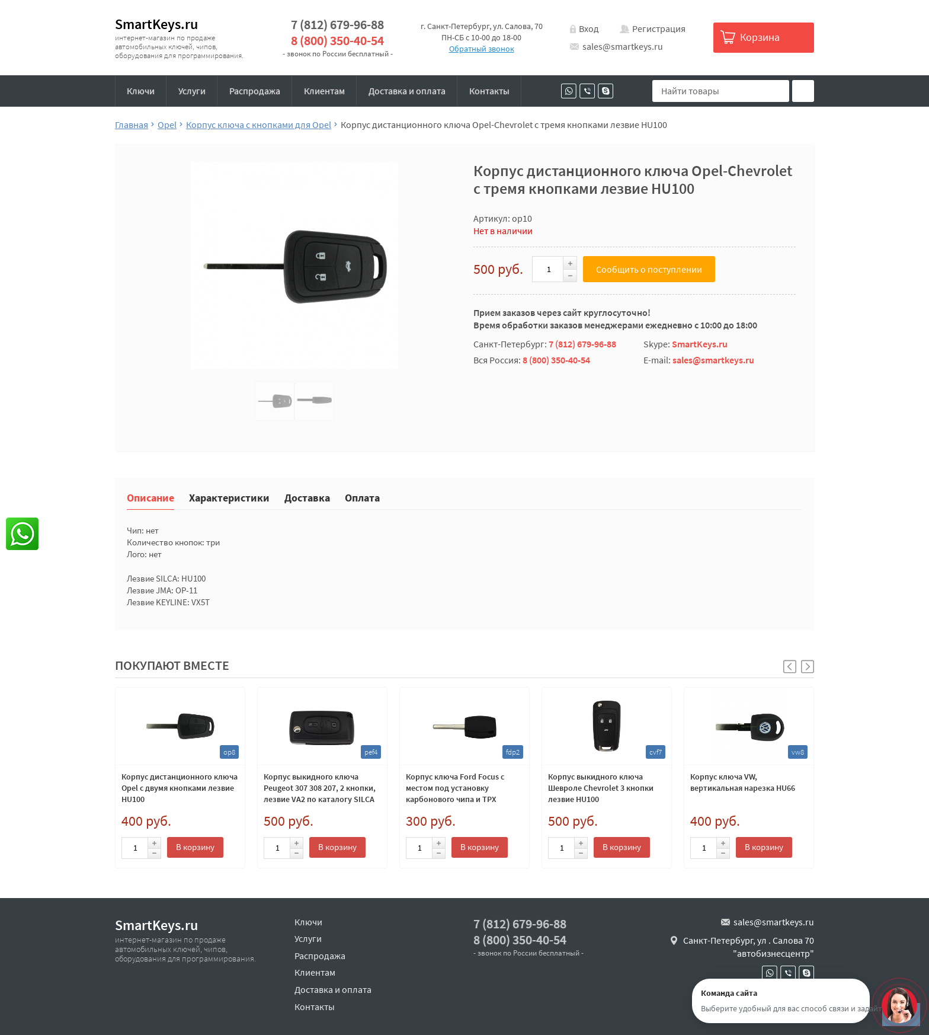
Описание (150, 497)
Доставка (307, 497)
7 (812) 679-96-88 (337, 25)
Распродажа (254, 91)
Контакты (489, 91)
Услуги (192, 91)
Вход (589, 28)
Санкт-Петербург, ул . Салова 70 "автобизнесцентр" (748, 946)
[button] (807, 666)
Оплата (362, 497)
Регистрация (658, 28)
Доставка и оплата (407, 91)
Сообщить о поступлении (649, 269)
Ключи (141, 91)
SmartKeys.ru (156, 24)
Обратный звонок (481, 48)
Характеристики (229, 497)
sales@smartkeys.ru (622, 46)
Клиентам (324, 91)
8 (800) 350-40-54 (337, 41)
